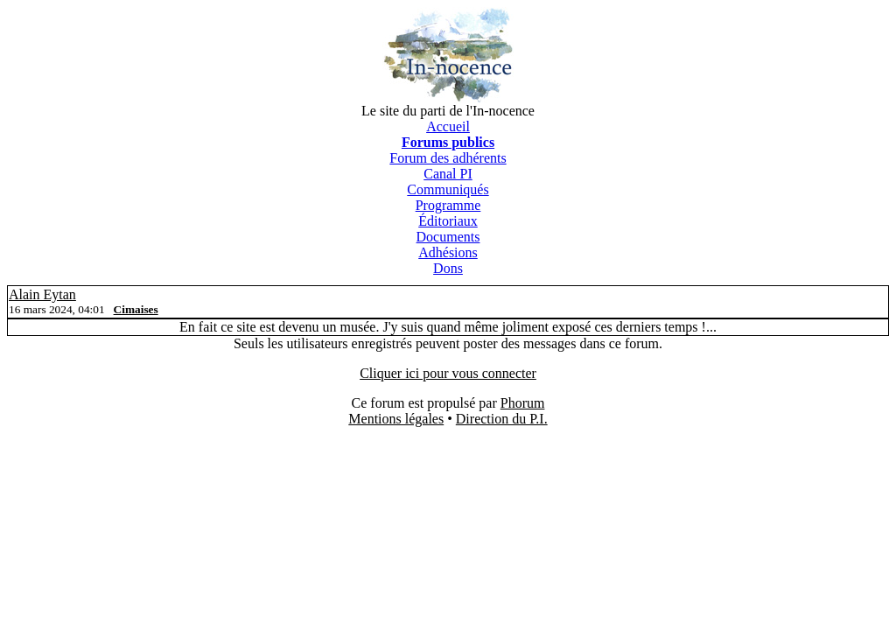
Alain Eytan (42, 294)
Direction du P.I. (502, 418)
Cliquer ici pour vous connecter (448, 373)
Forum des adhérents (447, 157)
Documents (448, 236)
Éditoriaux (448, 221)
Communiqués (447, 189)
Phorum (522, 403)
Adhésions (448, 252)
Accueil (448, 126)
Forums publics (448, 142)
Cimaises (136, 309)
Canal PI (448, 173)
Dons (448, 268)
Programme (448, 205)
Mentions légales (396, 418)
